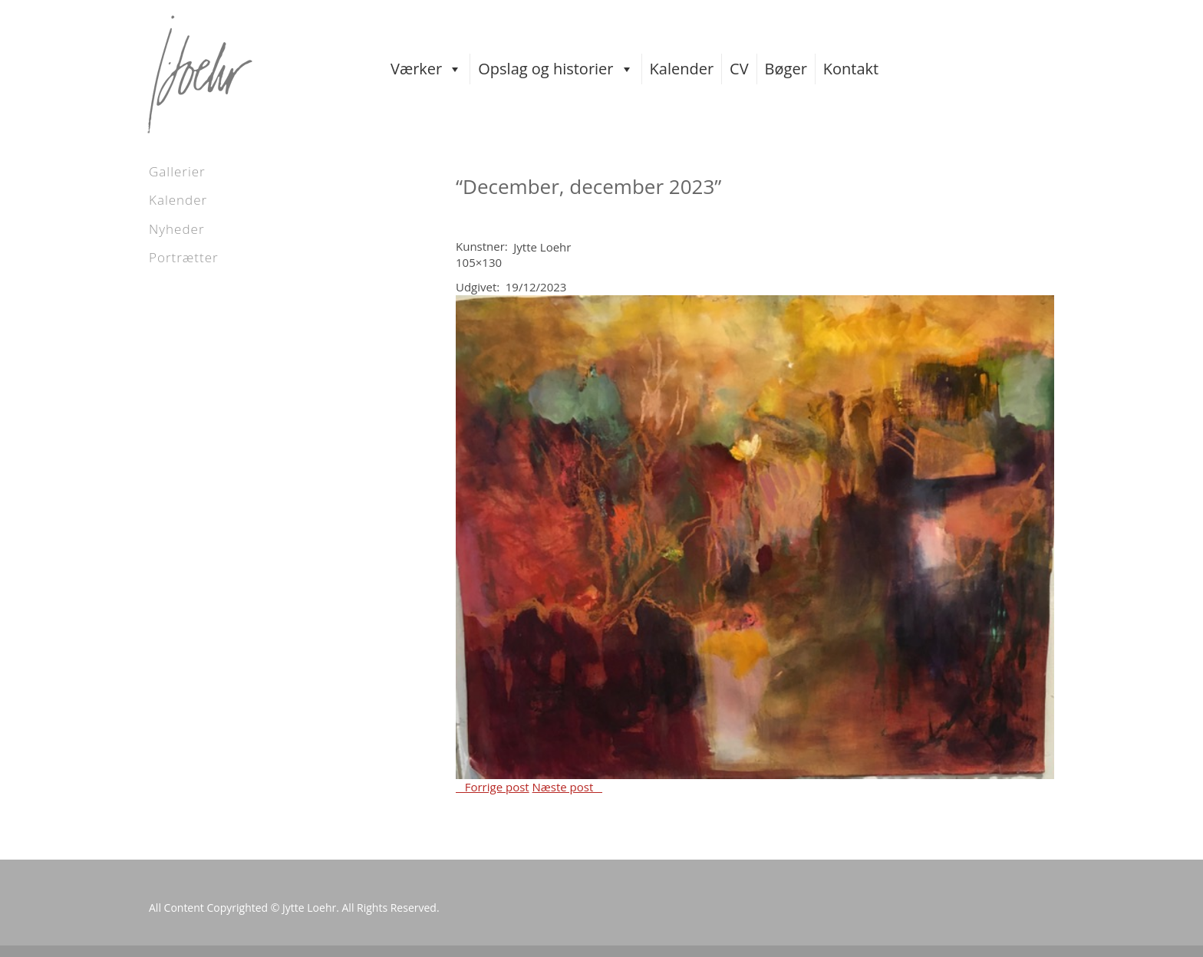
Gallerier (177, 171)
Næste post (567, 786)
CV (739, 68)
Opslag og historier (555, 69)
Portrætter (184, 257)
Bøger (786, 68)
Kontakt (850, 68)
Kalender (682, 68)
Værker (426, 69)
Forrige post (492, 786)
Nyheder (177, 229)
